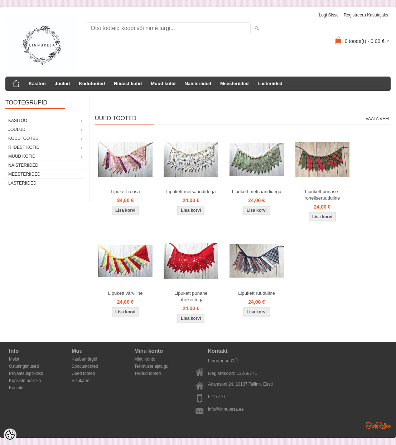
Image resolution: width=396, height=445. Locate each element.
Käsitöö (37, 83)
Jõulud (62, 83)
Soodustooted (85, 366)
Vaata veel (378, 118)
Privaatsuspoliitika (26, 373)
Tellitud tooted (147, 373)
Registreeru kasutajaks (366, 15)
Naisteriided (198, 83)
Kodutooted (92, 83)
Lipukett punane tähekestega (191, 296)
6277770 (216, 396)
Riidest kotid (128, 83)
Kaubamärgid (84, 359)
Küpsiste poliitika (25, 380)
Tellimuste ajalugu (151, 366)
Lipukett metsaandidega (191, 191)
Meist (14, 359)
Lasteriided (269, 83)
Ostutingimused (24, 366)
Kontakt (16, 387)
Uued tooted (83, 373)
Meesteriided (234, 83)
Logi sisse (329, 15)
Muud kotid (163, 83)
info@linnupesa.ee (226, 409)
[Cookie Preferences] (10, 435)
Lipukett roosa (125, 191)
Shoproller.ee (378, 425)
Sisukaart (81, 380)
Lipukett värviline (125, 293)
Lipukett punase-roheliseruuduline (322, 195)
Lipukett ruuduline (256, 293)
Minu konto (144, 359)
